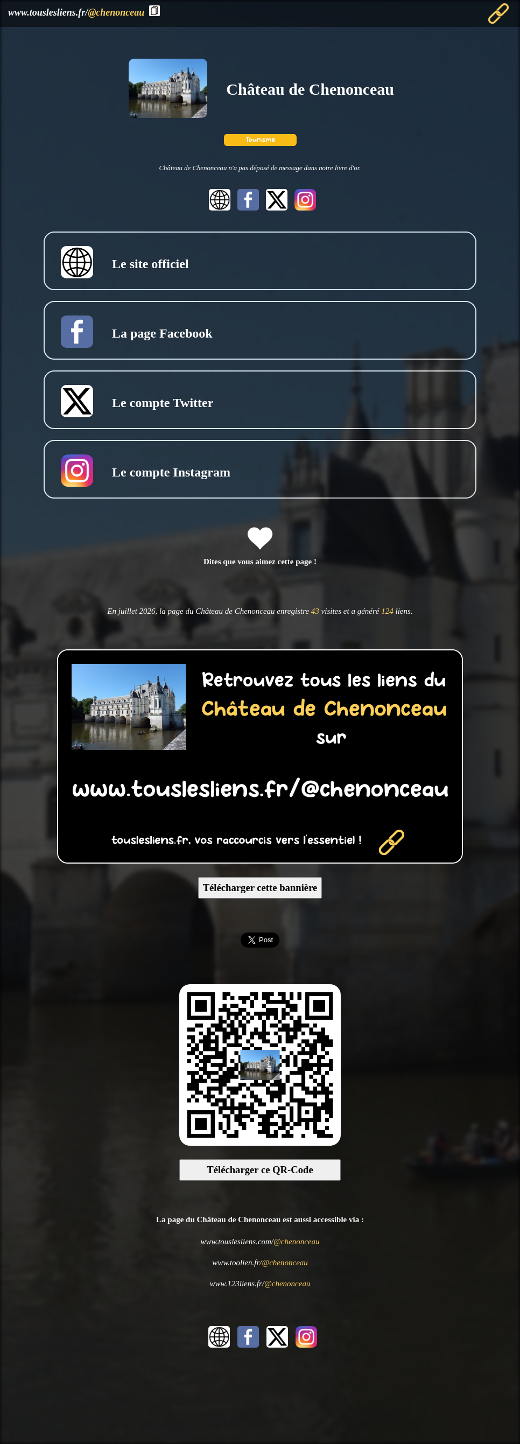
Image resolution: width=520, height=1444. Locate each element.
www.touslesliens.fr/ (76, 12)
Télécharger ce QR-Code (260, 1169)
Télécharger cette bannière (260, 887)
